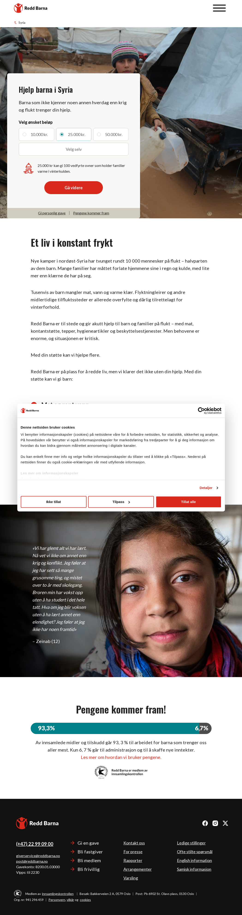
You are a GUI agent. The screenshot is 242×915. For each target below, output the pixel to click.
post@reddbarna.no (32, 861)
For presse (133, 851)
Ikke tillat (53, 502)
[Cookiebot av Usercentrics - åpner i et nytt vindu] (201, 410)
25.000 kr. (76, 134)
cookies (85, 900)
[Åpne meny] (219, 8)
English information (194, 860)
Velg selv (74, 149)
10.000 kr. (39, 134)
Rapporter (132, 860)
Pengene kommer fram (91, 213)
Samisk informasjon (194, 869)
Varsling (130, 877)
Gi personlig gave (52, 213)
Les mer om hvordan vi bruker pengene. (121, 757)
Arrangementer (137, 869)
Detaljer (206, 488)
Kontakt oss (134, 842)
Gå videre (74, 187)
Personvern (56, 900)
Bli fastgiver (90, 851)
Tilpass (121, 502)
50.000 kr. (113, 134)
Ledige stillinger (191, 842)
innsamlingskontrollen (58, 894)
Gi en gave (88, 843)
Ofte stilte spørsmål (194, 851)
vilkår (70, 900)
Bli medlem (89, 860)
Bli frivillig (89, 869)
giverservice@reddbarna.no (38, 855)
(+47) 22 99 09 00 (34, 844)
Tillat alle (188, 502)
